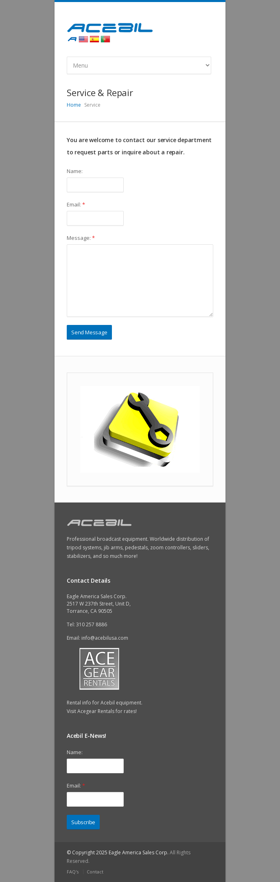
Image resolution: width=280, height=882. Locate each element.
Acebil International (72, 39)
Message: (81, 237)
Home (74, 104)
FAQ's (73, 872)
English (83, 39)
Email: (76, 204)
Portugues (105, 39)
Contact (95, 872)
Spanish (94, 39)
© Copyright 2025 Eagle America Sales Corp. (117, 852)
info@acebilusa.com (104, 637)
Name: (75, 171)
